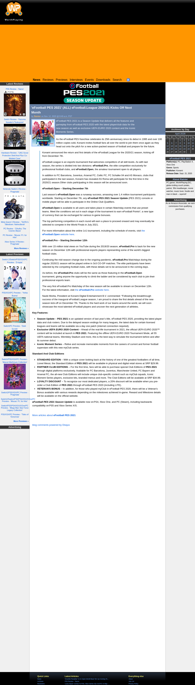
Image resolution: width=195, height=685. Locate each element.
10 (189, 143)
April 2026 (180, 133)
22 (180, 149)
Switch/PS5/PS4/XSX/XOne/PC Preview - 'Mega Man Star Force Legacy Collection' (15, 408)
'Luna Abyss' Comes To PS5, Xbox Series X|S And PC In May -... (87, 684)
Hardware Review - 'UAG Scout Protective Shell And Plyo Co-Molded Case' (14, 156)
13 (172, 146)
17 (189, 146)
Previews (61, 79)
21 (176, 149)
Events (89, 79)
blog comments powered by (51, 425)
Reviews (48, 79)
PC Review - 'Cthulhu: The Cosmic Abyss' (14, 229)
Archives (40, 681)
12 (168, 146)
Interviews (76, 79)
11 (193, 143)
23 (184, 149)
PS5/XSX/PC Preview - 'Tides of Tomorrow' (15, 415)
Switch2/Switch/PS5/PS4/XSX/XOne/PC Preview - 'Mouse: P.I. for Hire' (18, 400)
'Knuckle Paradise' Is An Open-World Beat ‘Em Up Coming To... (87, 679)
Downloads (103, 79)
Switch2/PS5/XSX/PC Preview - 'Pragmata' (14, 393)
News (39, 679)
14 (176, 146)
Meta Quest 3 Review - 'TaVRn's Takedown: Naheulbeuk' (14, 223)
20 (172, 149)
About (131, 679)
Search (117, 79)
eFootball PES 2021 (180, 158)
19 (168, 149)
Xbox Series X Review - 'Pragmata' (15, 243)
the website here (92, 290)
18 (193, 146)
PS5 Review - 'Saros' (15, 89)
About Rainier (180, 179)
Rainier (37, 116)
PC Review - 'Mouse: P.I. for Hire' (15, 236)
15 (180, 146)
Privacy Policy (133, 684)
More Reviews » (21, 248)
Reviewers (41, 684)
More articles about (54, 415)
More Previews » (21, 421)
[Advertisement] (97, 50)
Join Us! (131, 681)
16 (184, 146)
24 (189, 149)
